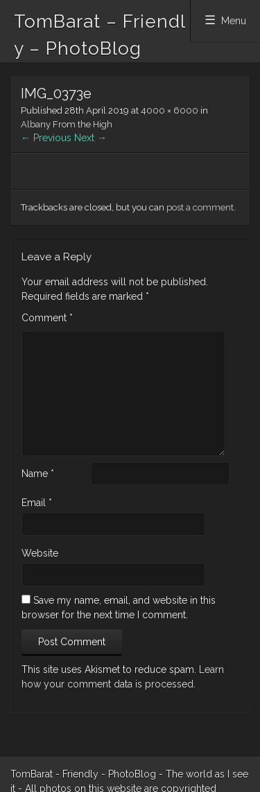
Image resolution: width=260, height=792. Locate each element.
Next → (90, 137)
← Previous (46, 137)
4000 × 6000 (169, 110)
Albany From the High (66, 124)
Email (36, 502)
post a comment (200, 207)
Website (39, 553)
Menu (233, 20)
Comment (47, 317)
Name (37, 473)
